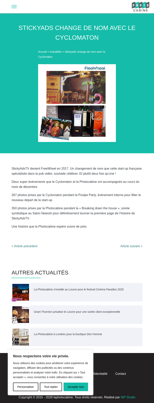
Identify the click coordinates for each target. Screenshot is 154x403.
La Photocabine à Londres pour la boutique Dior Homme (68, 334)
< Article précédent (24, 246)
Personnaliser (25, 386)
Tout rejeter (51, 386)
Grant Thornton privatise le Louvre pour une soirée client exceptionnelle (77, 311)
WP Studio (128, 397)
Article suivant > (131, 246)
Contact (120, 373)
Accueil (42, 51)
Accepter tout (76, 386)
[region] (50, 372)
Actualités (56, 51)
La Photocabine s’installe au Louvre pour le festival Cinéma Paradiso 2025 (79, 289)
